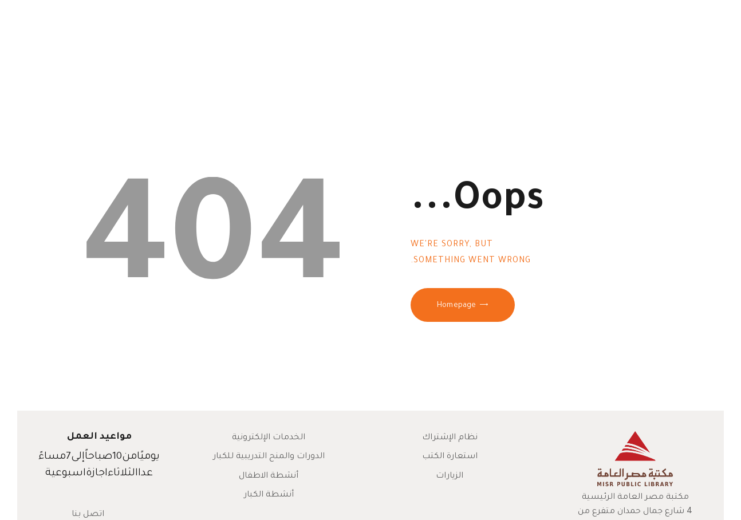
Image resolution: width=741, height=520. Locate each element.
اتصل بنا (88, 514)
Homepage (456, 306)
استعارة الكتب (450, 457)
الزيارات (449, 476)
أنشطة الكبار (269, 495)
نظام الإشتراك (450, 438)
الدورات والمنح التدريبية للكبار (269, 457)
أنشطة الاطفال (268, 476)
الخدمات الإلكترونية (268, 438)
